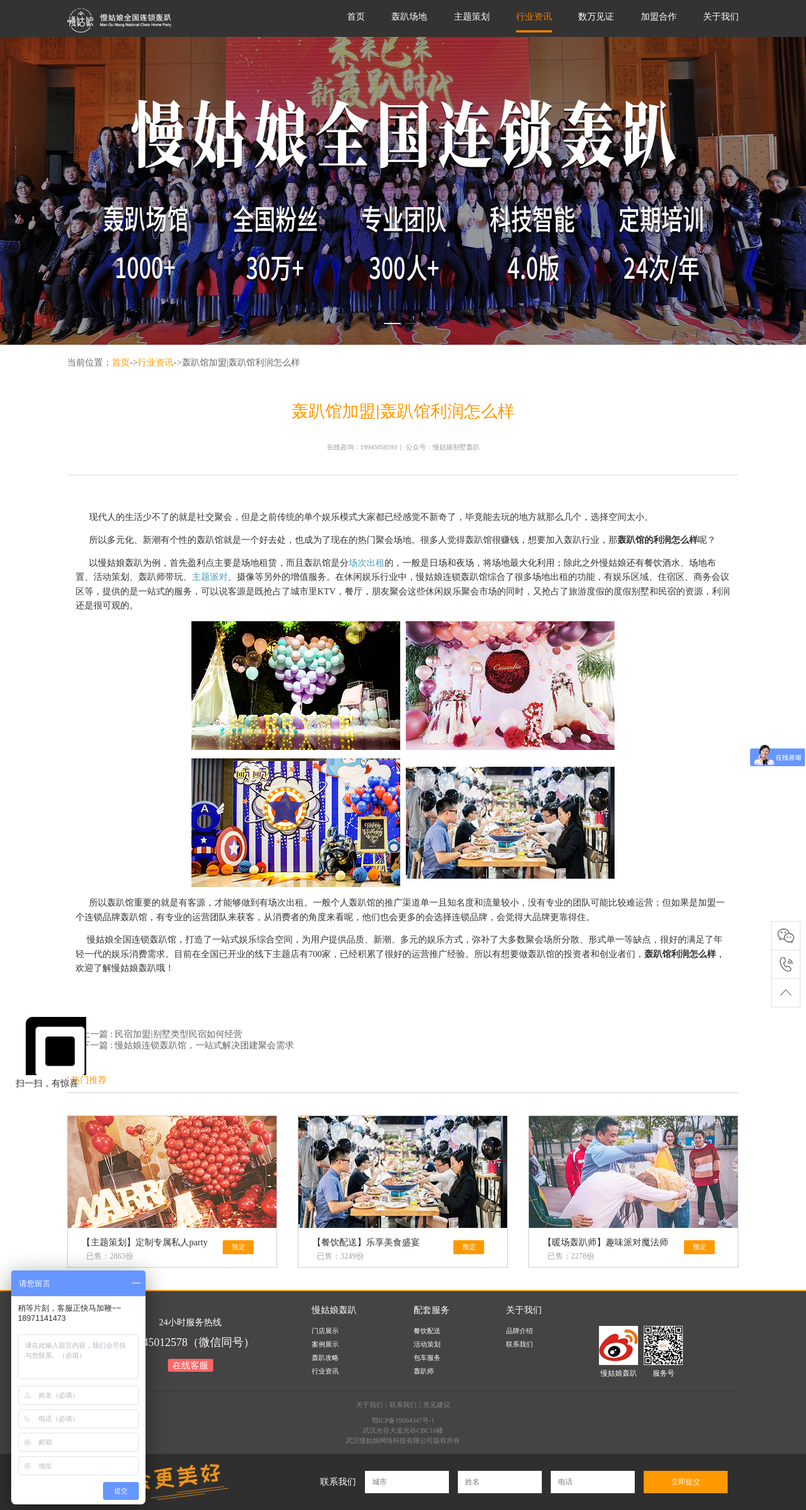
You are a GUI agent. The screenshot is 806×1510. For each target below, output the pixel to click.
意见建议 (436, 1405)
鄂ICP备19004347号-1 (403, 1420)
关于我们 (721, 16)
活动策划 (427, 1344)
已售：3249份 (340, 1256)
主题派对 (210, 577)
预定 (238, 1247)
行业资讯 (534, 16)
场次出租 (367, 563)
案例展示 (325, 1344)
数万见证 (596, 16)
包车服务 (427, 1358)
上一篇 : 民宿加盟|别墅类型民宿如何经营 (161, 1034)
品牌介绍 (519, 1331)
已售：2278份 (570, 1256)
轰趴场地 (409, 16)
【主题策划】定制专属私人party (145, 1242)
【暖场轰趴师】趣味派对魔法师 (605, 1242)
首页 (356, 16)
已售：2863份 (109, 1256)
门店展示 (325, 1331)
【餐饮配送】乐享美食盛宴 (366, 1242)
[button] (392, 323)
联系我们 (519, 1344)
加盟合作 (659, 16)
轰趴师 (424, 1371)
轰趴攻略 (325, 1358)
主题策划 (472, 16)
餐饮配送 (427, 1331)
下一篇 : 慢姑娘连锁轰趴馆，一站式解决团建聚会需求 (187, 1045)
